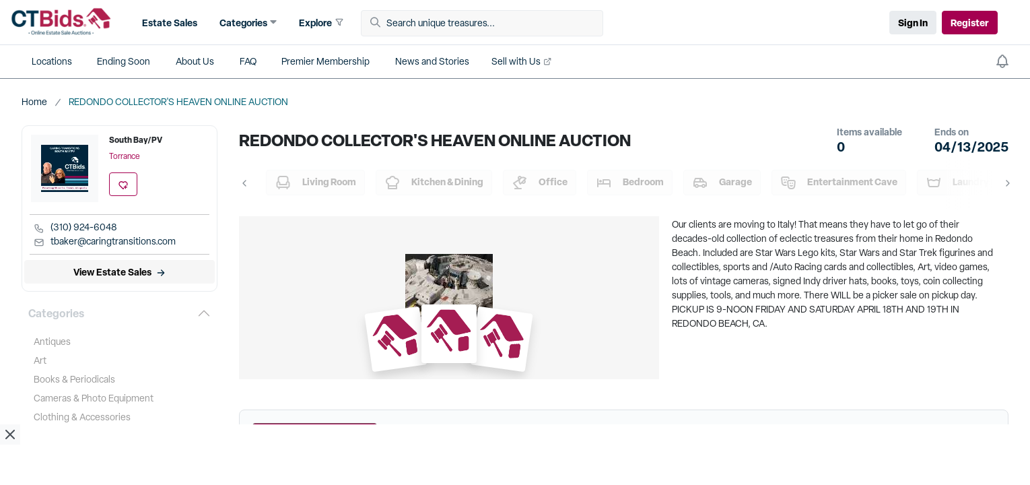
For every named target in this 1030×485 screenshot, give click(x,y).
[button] (168, 22)
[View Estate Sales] (119, 272)
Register (970, 22)
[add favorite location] (123, 184)
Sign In (913, 22)
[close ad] (10, 434)
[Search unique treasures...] (487, 23)
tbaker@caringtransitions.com (105, 242)
